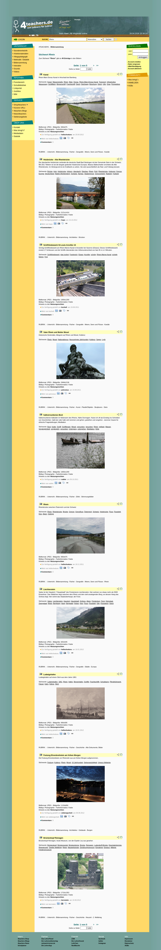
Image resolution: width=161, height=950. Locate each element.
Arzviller (87, 254)
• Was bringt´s (133, 80)
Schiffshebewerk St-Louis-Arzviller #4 (59, 245)
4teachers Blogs (20, 111)
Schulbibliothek (20, 85)
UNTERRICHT (20, 46)
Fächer (72, 152)
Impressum (129, 939)
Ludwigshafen (49, 674)
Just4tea (17, 91)
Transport (102, 82)
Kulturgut (112, 171)
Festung (50, 762)
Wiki (15, 94)
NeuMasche (76, 945)
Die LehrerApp (46, 945)
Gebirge (51, 514)
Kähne (51, 684)
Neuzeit (88, 917)
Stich (57, 684)
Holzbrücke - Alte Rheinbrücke (56, 160)
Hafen (70, 682)
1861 (60, 682)
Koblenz (92, 339)
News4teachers (20, 114)
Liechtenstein (49, 589)
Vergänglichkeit (44, 429)
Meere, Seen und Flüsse (94, 152)
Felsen (76, 603)
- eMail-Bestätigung (134, 66)
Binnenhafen (78, 682)
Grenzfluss (79, 512)
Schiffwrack (66, 427)
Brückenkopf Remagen (53, 838)
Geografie (79, 152)
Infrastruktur (111, 82)
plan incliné (65, 254)
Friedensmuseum (45, 850)
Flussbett (117, 512)
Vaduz (49, 601)
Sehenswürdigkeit (90, 762)
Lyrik (103, 339)
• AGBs (130, 86)
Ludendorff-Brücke (101, 845)
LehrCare (75, 943)
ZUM (73, 939)
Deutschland (49, 174)
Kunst (78, 407)
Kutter (54, 427)
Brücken (82, 237)
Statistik (17, 136)
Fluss (111, 512)
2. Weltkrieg (97, 917)
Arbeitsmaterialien (21, 54)
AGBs (127, 945)
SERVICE (18, 100)
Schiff (59, 427)
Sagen (98, 339)
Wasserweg (43, 84)
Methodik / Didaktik (21, 60)
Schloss (83, 601)
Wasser (108, 427)
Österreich (88, 512)
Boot (49, 427)
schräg (93, 254)
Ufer (104, 84)
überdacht (77, 171)
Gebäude (82, 830)
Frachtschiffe (94, 682)
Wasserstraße (58, 82)
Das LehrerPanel (47, 939)
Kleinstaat (109, 601)
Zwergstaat (43, 603)
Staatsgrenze (89, 174)
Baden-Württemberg (62, 174)
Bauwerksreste (73, 847)
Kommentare (46, 142)
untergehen (82, 429)
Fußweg (116, 174)
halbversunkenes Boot (53, 415)
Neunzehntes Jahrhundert (79, 339)
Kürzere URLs (19, 108)
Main (71, 82)
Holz (55, 171)
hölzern (69, 171)
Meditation (91, 429)
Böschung (93, 84)
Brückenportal (62, 845)
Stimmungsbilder (87, 497)
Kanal (45, 75)
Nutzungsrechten (57, 131)
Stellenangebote (20, 117)
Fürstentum (96, 601)
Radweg (109, 174)
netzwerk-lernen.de (48, 943)
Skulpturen (98, 407)
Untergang (73, 429)
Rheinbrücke (103, 171)
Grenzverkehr (100, 174)
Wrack (73, 427)
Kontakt (17, 127)
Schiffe (86, 682)
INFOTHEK (19, 78)
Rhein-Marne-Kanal (104, 254)
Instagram (102, 943)
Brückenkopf (52, 845)
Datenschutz (129, 943)
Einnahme (99, 847)
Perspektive (115, 84)
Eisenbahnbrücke (115, 845)
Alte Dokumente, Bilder (94, 747)
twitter (101, 941)
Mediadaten (18, 133)
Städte (87, 667)
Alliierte (113, 847)
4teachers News (23, 943)
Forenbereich (19, 82)
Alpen (45, 514)
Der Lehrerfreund (78, 941)
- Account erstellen (134, 62)
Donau (75, 82)
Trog (46, 257)
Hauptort (67, 601)
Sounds (17, 69)
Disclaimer (128, 941)
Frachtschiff (71, 84)
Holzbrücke (62, 171)
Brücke (50, 171)
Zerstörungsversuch (87, 847)
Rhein (66, 82)
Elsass (80, 254)
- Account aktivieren (134, 68)
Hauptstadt (75, 601)
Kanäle (107, 152)
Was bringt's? (19, 130)
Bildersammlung (20, 63)
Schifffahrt (52, 84)
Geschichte (80, 747)
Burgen (89, 830)
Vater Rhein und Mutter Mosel (56, 332)
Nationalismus (63, 339)
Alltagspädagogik (20, 57)
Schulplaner (22, 945)
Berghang (56, 603)
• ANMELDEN (132, 83)
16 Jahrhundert (77, 762)
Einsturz (107, 847)
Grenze (119, 171)
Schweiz (74, 174)
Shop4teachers (21, 105)
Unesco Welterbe (104, 762)
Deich (78, 84)
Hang (63, 603)
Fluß (95, 171)
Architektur (73, 237)
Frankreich (74, 254)
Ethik (97, 429)
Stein (106, 407)
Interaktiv (17, 66)
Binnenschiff (61, 84)
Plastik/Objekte (87, 407)
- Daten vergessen (133, 64)
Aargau (80, 174)
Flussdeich (104, 603)
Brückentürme (74, 845)
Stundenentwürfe (20, 51)
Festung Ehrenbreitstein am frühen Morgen (62, 755)
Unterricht (51, 152)
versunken (81, 427)
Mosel (55, 339)
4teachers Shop (23, 939)
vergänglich (55, 429)
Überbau (85, 171)
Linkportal (18, 88)
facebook (102, 939)
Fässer (41, 684)
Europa (41, 174)
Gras (108, 84)
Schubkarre (104, 682)
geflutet (101, 427)
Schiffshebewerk (53, 254)
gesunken (89, 427)
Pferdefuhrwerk (115, 682)
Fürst (103, 601)
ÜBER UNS (19, 123)
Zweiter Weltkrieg (55, 847)
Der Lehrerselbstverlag (49, 941)
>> (96, 66)
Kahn (47, 684)
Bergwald (69, 603)
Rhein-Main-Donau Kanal (88, 82)
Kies (40, 514)
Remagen (89, 845)
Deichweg (84, 84)
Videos (16, 72)
